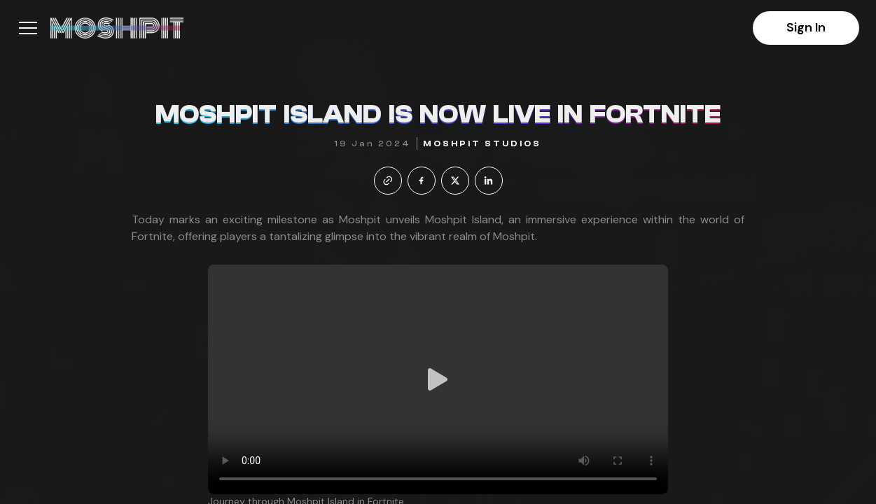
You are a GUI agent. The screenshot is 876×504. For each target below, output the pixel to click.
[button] (28, 28)
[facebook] (422, 181)
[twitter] (455, 181)
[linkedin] (489, 181)
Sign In (806, 27)
